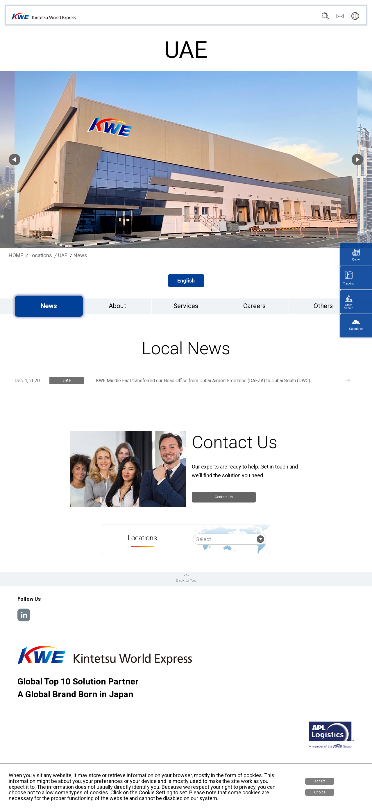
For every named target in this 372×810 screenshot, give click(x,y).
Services (183, 17)
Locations (209, 17)
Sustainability (259, 17)
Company (157, 17)
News (233, 17)
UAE (62, 255)
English (186, 281)
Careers (288, 17)
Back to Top (186, 580)
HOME (16, 255)
